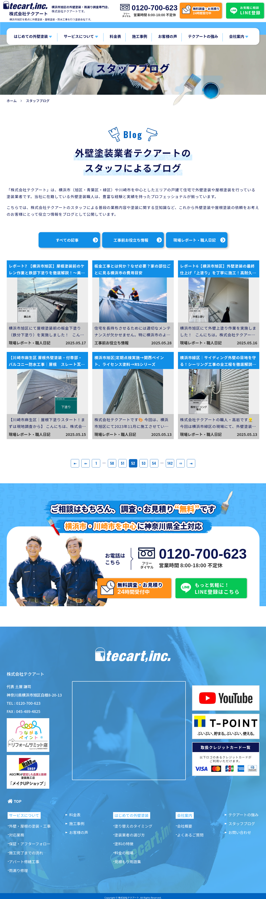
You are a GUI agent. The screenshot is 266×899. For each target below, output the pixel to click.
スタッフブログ (242, 823)
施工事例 (139, 36)
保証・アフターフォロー (30, 843)
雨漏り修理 (18, 870)
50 (112, 463)
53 (144, 463)
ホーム (12, 100)
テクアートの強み (203, 36)
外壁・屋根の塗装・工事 (30, 826)
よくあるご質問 (190, 835)
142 (170, 463)
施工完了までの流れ (26, 852)
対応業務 (16, 835)
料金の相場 (124, 852)
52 (133, 463)
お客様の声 (167, 36)
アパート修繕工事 (24, 861)
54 (154, 463)
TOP (17, 801)
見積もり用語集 (128, 861)
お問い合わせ (240, 832)
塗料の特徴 (124, 843)
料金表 (115, 36)
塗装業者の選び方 (130, 835)
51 (122, 463)
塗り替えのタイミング (133, 826)
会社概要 (184, 826)
